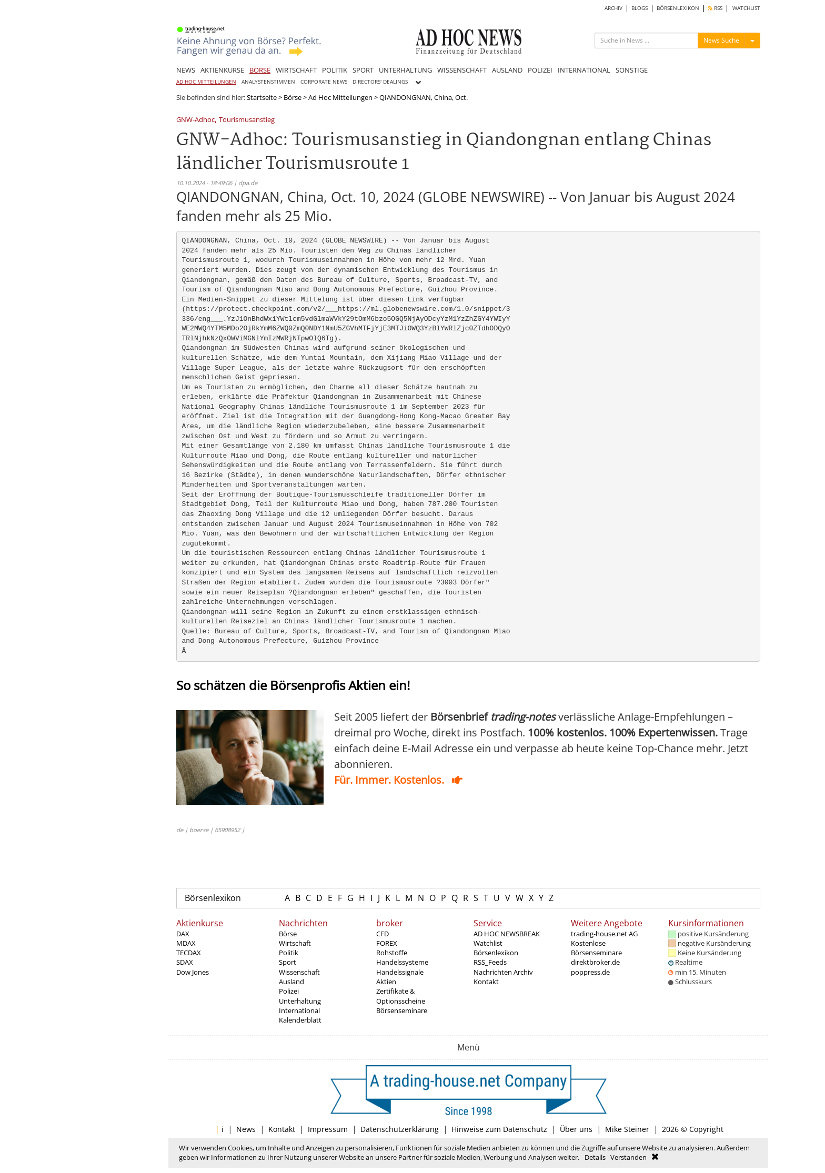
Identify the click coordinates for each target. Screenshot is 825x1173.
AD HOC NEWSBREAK (507, 933)
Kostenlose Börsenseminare (596, 947)
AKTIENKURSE (222, 70)
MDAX (186, 943)
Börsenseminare (401, 1010)
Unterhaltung (300, 1001)
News (246, 1129)
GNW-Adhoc (195, 120)
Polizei (289, 991)
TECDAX (188, 952)
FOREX (386, 943)
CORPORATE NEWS (323, 81)
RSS (715, 8)
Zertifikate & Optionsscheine (400, 995)
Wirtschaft (295, 943)
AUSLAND (507, 70)
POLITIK (334, 70)
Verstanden (628, 1157)
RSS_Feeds (490, 962)
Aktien (386, 981)
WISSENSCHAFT (462, 70)
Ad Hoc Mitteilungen (340, 97)
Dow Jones (192, 972)
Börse (292, 97)
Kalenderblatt (300, 1020)
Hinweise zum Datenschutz (499, 1129)
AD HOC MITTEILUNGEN (206, 81)
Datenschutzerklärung (399, 1129)
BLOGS (639, 8)
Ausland (291, 981)
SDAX (184, 962)
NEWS (185, 70)
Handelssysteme (402, 962)
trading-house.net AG (604, 933)
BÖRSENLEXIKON (678, 8)
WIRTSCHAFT (296, 70)
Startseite (262, 97)
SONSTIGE (632, 70)
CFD (382, 933)
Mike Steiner (627, 1129)
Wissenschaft (299, 972)
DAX (182, 933)
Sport (287, 962)
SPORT (363, 70)
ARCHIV (613, 8)
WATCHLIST (746, 8)
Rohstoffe (391, 952)
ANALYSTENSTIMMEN (268, 81)
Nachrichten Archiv (503, 972)
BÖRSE (259, 70)
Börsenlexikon (213, 898)
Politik (288, 952)
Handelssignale (400, 972)
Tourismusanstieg (247, 120)
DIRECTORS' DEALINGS (380, 81)
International (299, 1010)
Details (595, 1157)
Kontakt (486, 981)
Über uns (576, 1129)
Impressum (328, 1129)
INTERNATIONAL (584, 70)
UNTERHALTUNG (405, 70)
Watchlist (488, 943)
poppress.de (590, 972)
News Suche (721, 40)
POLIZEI (540, 70)
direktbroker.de (595, 962)
